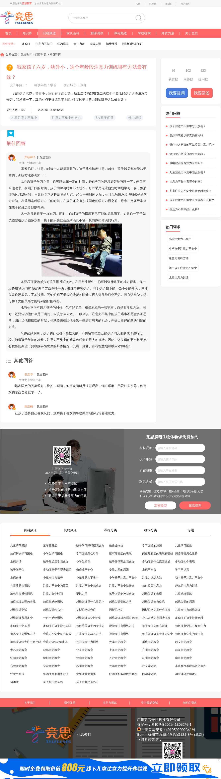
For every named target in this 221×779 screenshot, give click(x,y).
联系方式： (147, 481)
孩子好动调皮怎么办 (121, 561)
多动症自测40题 (20, 625)
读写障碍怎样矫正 (186, 674)
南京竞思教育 (183, 658)
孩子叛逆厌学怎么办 (55, 561)
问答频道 (49, 33)
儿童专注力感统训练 (187, 609)
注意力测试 (17, 674)
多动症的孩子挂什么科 (189, 617)
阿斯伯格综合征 (132, 43)
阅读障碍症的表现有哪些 (157, 553)
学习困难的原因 (152, 545)
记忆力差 (81, 593)
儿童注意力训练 (179, 277)
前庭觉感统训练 (53, 601)
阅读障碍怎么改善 (186, 553)
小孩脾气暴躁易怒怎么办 (190, 666)
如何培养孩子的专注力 (90, 625)
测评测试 (96, 33)
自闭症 (14, 682)
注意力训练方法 (179, 258)
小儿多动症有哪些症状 (156, 617)
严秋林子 (30, 157)
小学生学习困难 (53, 553)
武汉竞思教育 (183, 649)
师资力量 (167, 33)
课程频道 (120, 33)
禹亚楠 (28, 406)
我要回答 (202, 93)
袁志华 (28, 374)
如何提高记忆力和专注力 (190, 625)
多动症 (26, 43)
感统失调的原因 (185, 601)
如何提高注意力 (152, 585)
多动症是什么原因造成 (156, 561)
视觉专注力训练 (119, 633)
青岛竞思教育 (18, 649)
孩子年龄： (147, 459)
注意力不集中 (43, 43)
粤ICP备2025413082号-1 (171, 725)
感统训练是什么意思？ (90, 601)
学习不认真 (182, 569)
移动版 (153, 3)
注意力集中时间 (53, 593)
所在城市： (147, 470)
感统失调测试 (18, 609)
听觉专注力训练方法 (121, 625)
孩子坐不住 (17, 569)
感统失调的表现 (152, 593)
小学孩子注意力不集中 (183, 248)
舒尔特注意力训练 (186, 585)
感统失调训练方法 (120, 601)
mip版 (168, 3)
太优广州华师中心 (30, 162)
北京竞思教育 (84, 649)
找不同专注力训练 (87, 641)
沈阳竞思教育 (18, 658)
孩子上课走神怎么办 (121, 593)
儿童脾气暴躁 (18, 545)
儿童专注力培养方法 (88, 633)
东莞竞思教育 (18, 666)
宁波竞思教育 (51, 666)
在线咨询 (195, 505)
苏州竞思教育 (84, 666)
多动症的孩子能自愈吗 (57, 625)
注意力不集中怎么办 (88, 585)
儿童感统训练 (183, 593)
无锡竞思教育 (117, 666)
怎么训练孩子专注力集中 (157, 633)
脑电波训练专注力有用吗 (25, 641)
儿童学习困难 (183, 545)
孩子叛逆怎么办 (53, 682)
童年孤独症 (50, 545)
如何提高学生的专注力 (189, 633)
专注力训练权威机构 (55, 641)
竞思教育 (26, 54)
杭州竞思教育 (150, 658)
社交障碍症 (149, 666)
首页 (8, 33)
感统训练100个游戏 (88, 617)
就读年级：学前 (45, 85)
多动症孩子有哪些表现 (57, 569)
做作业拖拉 (116, 545)
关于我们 (29, 702)
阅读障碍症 (149, 674)
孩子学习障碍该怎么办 (90, 545)
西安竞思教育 (183, 641)
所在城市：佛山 (75, 85)
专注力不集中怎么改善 (57, 633)
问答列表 (41, 54)
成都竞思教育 (51, 649)
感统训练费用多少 (21, 617)
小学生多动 (83, 561)
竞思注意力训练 (86, 674)
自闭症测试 (189, 702)
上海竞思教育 (117, 649)
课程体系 (69, 702)
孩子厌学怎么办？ (87, 682)
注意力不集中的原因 (55, 585)
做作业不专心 (84, 569)
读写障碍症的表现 (120, 553)
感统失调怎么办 (53, 609)
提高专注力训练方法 (22, 633)
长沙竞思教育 (117, 658)
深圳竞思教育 (51, 658)
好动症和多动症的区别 (123, 674)
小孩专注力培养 (53, 577)
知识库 (27, 33)
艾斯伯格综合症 (86, 609)
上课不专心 (149, 569)
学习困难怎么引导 (87, 553)
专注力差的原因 (119, 569)
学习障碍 (63, 43)
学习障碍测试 (149, 702)
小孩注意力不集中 (180, 239)
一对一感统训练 (53, 617)
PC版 (138, 3)
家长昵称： (147, 448)
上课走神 (15, 577)
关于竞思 (191, 33)
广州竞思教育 (150, 649)
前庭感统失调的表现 (22, 601)
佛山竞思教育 (84, 658)
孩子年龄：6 (18, 85)
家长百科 (73, 33)
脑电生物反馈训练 (21, 593)
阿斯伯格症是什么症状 (156, 609)
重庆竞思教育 (150, 641)
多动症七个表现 (185, 561)
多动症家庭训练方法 (55, 674)
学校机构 (144, 33)
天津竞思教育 (117, 641)
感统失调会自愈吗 (153, 601)
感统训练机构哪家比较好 (124, 617)
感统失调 (95, 43)
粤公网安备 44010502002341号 (170, 730)
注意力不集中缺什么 (121, 585)
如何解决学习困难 (21, 553)
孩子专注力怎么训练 (154, 625)
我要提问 (177, 93)
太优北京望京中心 (30, 380)
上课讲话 (15, 561)
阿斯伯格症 (116, 609)
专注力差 (79, 43)
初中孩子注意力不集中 (183, 268)
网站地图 (185, 3)
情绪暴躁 (111, 43)
